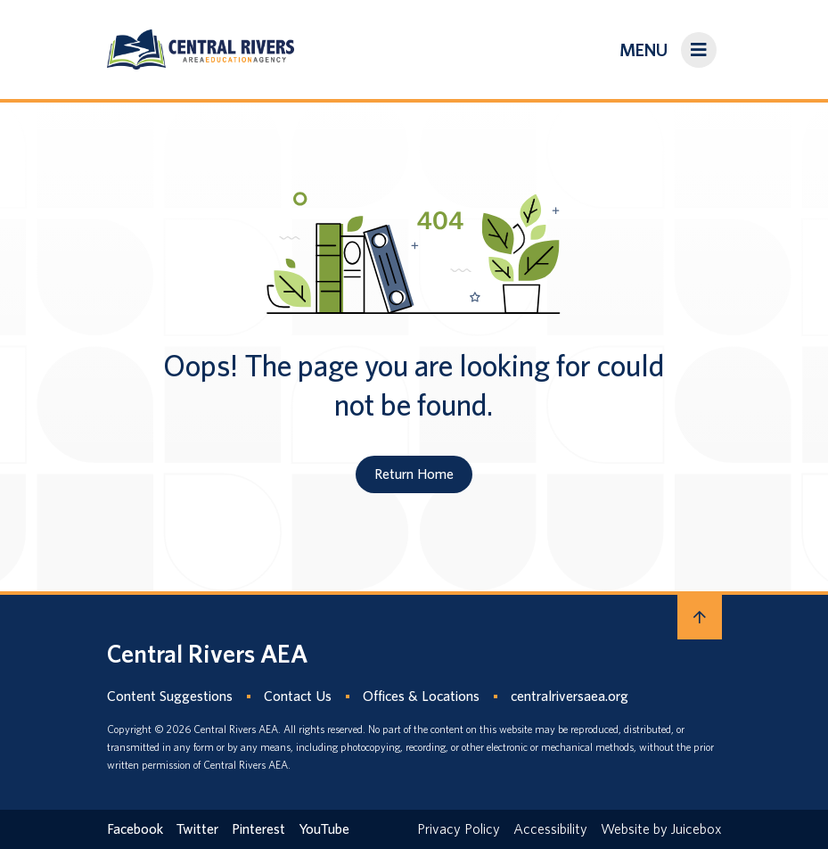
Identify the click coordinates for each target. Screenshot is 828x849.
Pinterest (258, 828)
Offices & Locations (421, 696)
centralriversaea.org (569, 696)
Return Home (414, 474)
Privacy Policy (458, 828)
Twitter (197, 828)
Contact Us (298, 696)
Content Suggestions (170, 696)
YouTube (324, 828)
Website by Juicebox (661, 828)
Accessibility (550, 828)
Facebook (135, 828)
